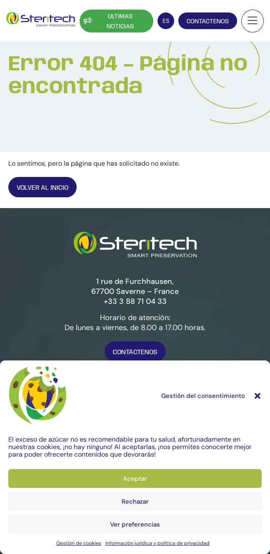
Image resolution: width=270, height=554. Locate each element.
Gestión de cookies (78, 543)
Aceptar (135, 479)
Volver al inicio (42, 187)
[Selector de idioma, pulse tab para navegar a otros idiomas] (166, 20)
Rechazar (135, 501)
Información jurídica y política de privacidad (157, 543)
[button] (257, 396)
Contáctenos (208, 21)
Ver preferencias (135, 524)
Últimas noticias (108, 21)
